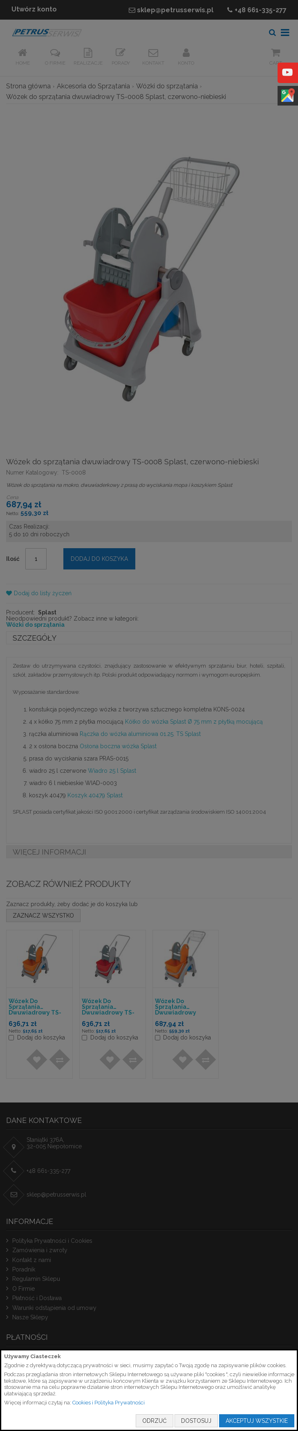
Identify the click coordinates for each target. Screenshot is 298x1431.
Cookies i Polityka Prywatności (108, 1403)
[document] (149, 1390)
